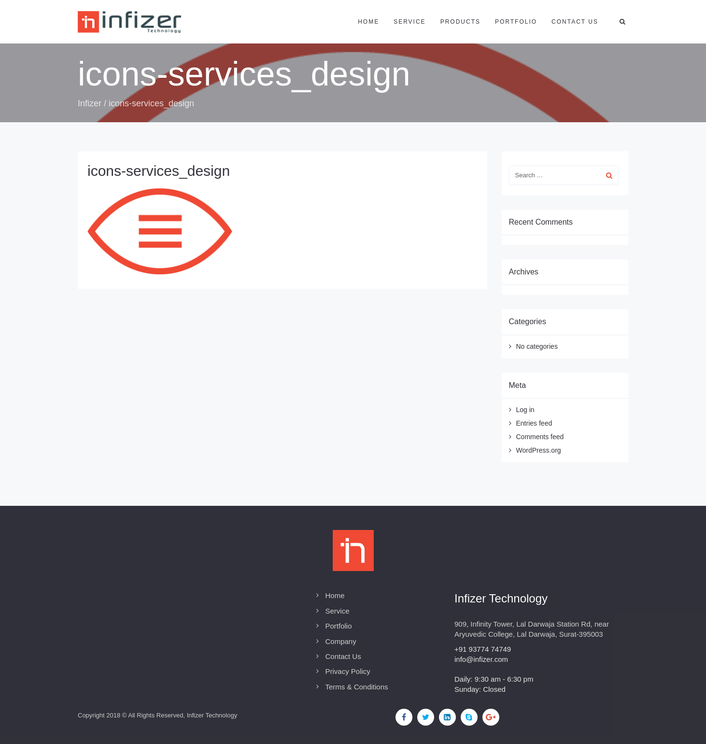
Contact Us (343, 656)
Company (340, 641)
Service (409, 21)
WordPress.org (538, 450)
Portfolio (516, 21)
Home (368, 21)
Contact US (574, 21)
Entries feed (534, 423)
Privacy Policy (347, 671)
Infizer (89, 103)
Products (460, 21)
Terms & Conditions (356, 687)
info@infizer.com (481, 659)
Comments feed (540, 437)
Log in (525, 410)
